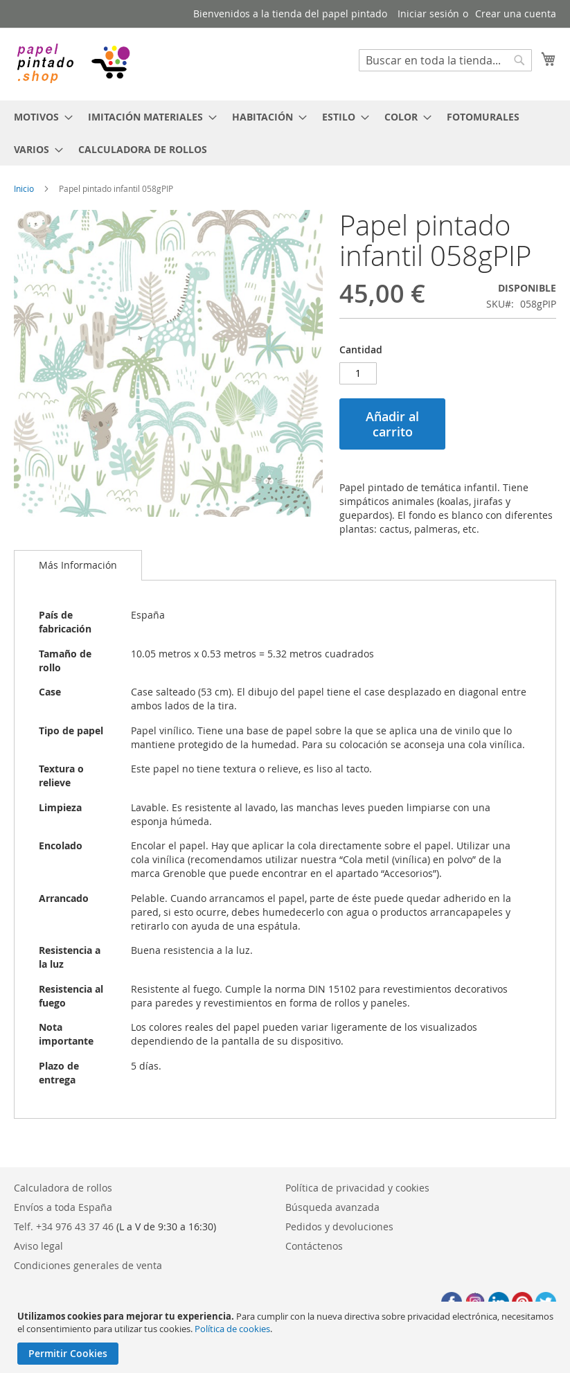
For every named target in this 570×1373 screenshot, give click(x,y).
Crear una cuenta (515, 13)
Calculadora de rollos (63, 1187)
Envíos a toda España (63, 1207)
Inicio (24, 188)
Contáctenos (314, 1245)
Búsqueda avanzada (332, 1207)
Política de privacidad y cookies (357, 1187)
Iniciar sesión (428, 13)
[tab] (78, 565)
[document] (286, 1337)
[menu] (285, 133)
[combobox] (445, 60)
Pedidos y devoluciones (339, 1226)
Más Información (78, 565)
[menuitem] (39, 116)
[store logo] (73, 63)
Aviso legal (38, 1245)
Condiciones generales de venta (88, 1265)
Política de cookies (232, 1328)
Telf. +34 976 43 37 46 (64, 1226)
